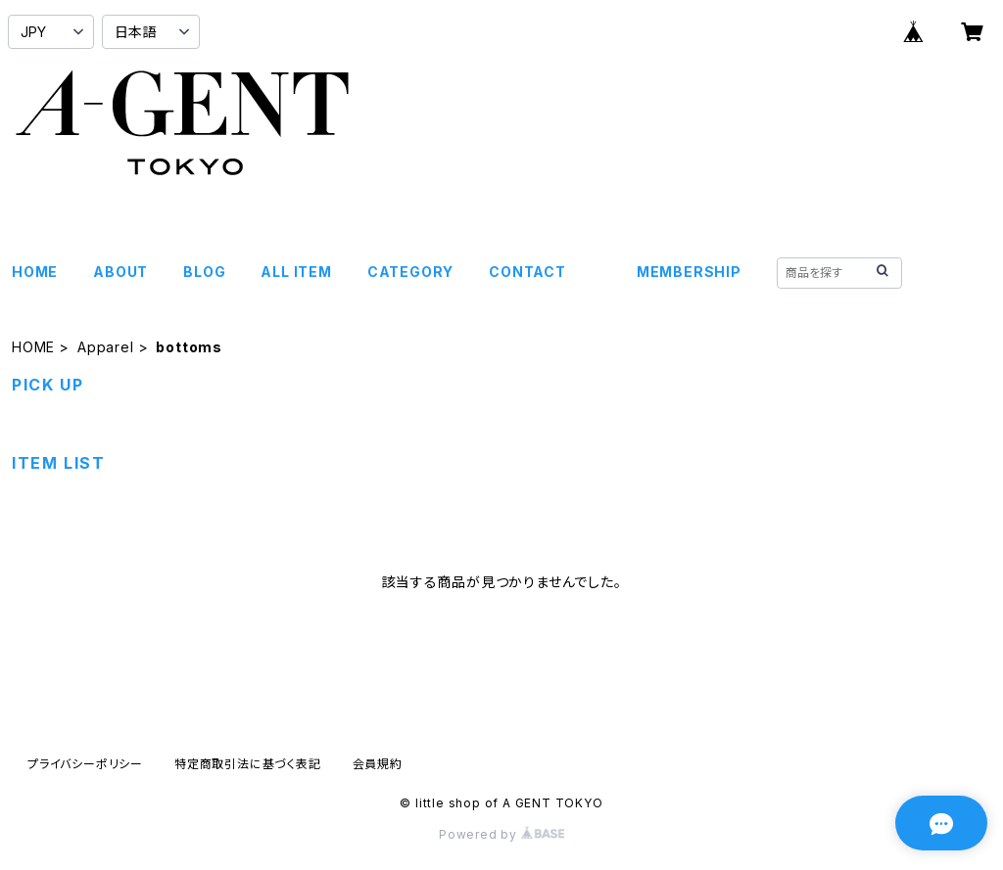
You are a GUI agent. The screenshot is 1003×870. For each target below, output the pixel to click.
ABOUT (120, 271)
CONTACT (527, 271)
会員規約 (378, 763)
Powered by (501, 834)
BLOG (204, 271)
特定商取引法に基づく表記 (247, 763)
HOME (35, 271)
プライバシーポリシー (85, 763)
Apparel (105, 347)
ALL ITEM (296, 271)
